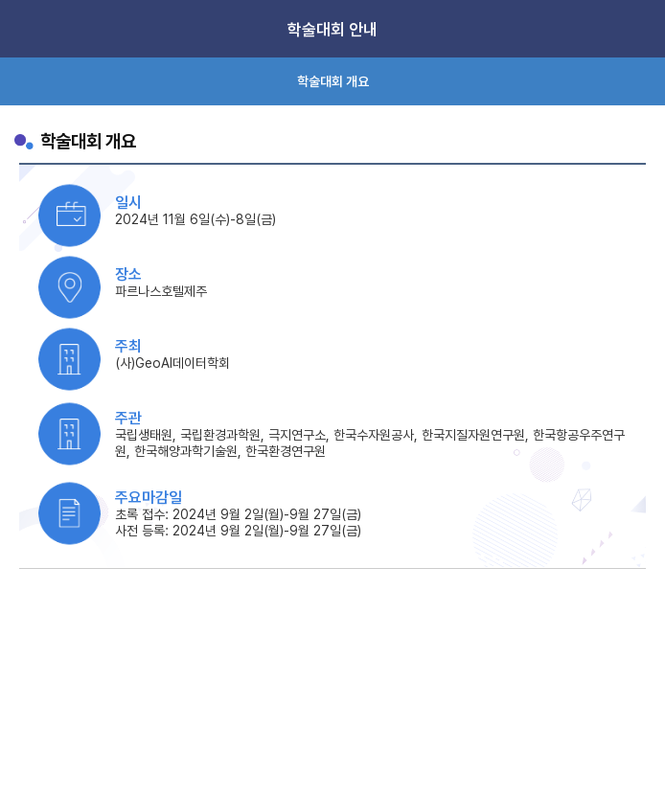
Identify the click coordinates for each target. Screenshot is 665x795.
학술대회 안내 (332, 29)
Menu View (636, 28)
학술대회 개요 (333, 81)
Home (28, 28)
